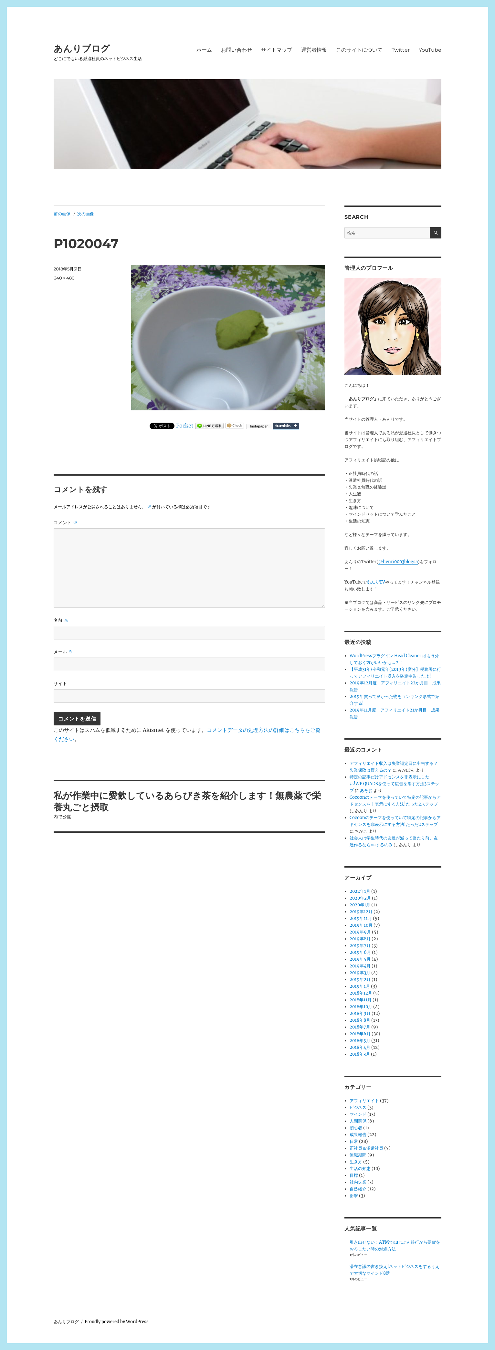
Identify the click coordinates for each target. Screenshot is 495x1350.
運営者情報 (314, 50)
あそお (366, 790)
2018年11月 (361, 1000)
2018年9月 (360, 1013)
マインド (358, 1114)
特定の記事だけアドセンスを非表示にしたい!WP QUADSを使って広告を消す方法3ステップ (394, 783)
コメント (66, 522)
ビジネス (358, 1107)
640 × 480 (64, 277)
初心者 (356, 1128)
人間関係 (358, 1121)
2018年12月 (361, 993)
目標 (354, 1175)
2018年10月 (361, 1006)
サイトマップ (276, 50)
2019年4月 (360, 966)
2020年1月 (360, 905)
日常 (354, 1141)
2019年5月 (360, 959)
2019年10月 (361, 925)
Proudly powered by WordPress (117, 1321)
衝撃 (354, 1195)
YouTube (430, 50)
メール (63, 652)
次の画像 (85, 213)
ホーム (204, 50)
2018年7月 (360, 1027)
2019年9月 (360, 932)
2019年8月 (360, 939)
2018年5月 (360, 1040)
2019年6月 (360, 952)
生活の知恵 (360, 1168)
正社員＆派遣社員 (366, 1148)
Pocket (185, 425)
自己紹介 (358, 1189)
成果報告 (358, 1134)
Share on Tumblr (286, 426)
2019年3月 (360, 973)
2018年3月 (360, 1054)
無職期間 (358, 1155)
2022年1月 (360, 891)
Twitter (401, 50)
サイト (60, 683)
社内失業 (358, 1182)
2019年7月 (360, 945)
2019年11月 (361, 918)
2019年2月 (360, 979)
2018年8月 (360, 1020)
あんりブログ (82, 48)
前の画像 (62, 213)
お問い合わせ (236, 50)
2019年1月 (360, 986)
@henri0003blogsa (398, 561)
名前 (61, 620)
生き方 (356, 1162)
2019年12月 (361, 911)
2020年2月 (360, 898)
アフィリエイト (364, 1100)
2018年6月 (360, 1034)
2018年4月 (360, 1047)
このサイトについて (359, 50)
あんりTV (376, 582)
